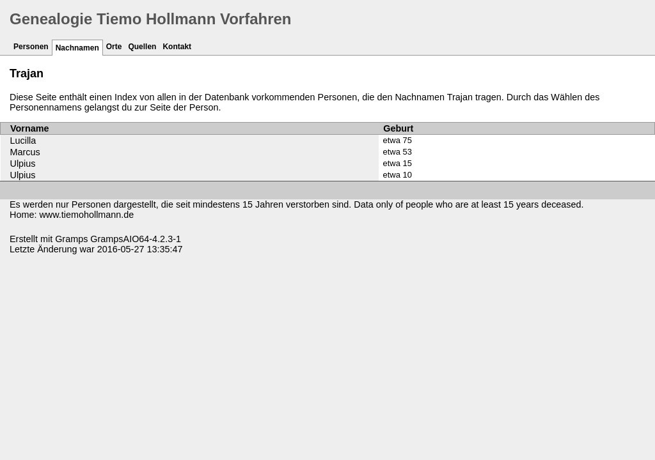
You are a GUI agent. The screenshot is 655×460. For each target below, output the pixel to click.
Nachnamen (77, 47)
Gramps (71, 239)
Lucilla (23, 140)
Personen (31, 46)
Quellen (142, 46)
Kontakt (176, 46)
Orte (114, 46)
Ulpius (23, 163)
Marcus (25, 152)
